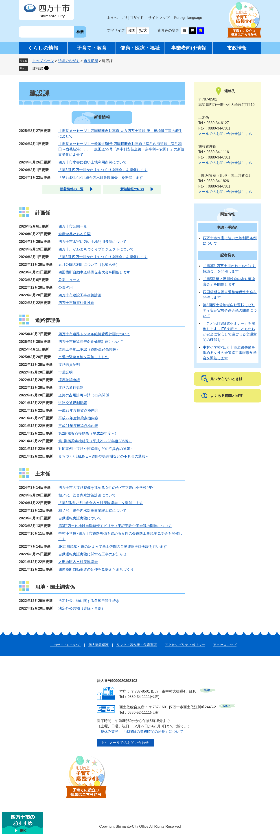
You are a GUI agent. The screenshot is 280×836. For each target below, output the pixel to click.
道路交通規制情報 (72, 403)
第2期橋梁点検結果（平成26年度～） (88, 433)
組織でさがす (68, 61)
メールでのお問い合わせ (129, 742)
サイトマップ (159, 18)
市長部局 (91, 61)
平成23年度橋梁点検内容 (78, 410)
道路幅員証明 (69, 365)
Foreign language (188, 18)
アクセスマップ (224, 645)
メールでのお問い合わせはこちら (225, 134)
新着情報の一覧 (71, 189)
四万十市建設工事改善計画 (79, 295)
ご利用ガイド (133, 18)
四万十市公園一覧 (72, 226)
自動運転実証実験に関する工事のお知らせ (92, 554)
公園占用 (65, 287)
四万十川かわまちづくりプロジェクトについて (96, 249)
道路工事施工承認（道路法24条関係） (89, 349)
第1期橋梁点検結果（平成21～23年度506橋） (95, 441)
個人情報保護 (98, 645)
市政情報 (237, 48)
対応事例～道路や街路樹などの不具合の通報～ (96, 449)
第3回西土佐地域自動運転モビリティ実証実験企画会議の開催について (115, 526)
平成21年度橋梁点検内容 (78, 426)
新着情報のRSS (132, 189)
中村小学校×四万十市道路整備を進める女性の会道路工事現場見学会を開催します (230, 352)
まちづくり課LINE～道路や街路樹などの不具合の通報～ (103, 456)
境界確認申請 (69, 380)
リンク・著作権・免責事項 (136, 645)
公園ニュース (69, 280)
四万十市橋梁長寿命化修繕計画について (90, 342)
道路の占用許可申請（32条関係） (85, 395)
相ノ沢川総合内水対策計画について (87, 495)
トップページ (43, 61)
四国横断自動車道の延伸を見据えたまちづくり (96, 569)
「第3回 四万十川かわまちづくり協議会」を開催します (102, 170)
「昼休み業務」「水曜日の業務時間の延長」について (140, 731)
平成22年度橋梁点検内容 (78, 418)
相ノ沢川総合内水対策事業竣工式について (92, 510)
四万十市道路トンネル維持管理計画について (94, 334)
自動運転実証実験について (79, 518)
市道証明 (65, 372)
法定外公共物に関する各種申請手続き (88, 601)
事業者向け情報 (188, 48)
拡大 (143, 30)
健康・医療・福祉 (140, 48)
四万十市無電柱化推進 (76, 303)
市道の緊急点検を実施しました (83, 357)
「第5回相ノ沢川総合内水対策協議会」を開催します (100, 177)
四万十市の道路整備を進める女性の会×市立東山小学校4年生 (107, 488)
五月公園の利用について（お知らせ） (88, 264)
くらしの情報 (43, 48)
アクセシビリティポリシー (185, 645)
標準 (131, 30)
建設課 (37, 68)
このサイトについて (65, 645)
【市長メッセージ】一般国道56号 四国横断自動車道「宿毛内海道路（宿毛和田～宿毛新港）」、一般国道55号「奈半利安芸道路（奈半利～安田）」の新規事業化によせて (121, 149)
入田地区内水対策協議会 (78, 562)
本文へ (112, 18)
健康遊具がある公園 (74, 234)
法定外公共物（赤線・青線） (81, 608)
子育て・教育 (92, 48)
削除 (46, 68)
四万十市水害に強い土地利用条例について (92, 162)
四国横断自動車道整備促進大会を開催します (94, 272)
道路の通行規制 (70, 387)
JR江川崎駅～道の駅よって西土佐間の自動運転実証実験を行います (112, 546)
